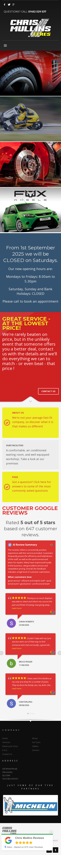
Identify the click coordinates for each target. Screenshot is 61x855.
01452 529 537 (37, 11)
